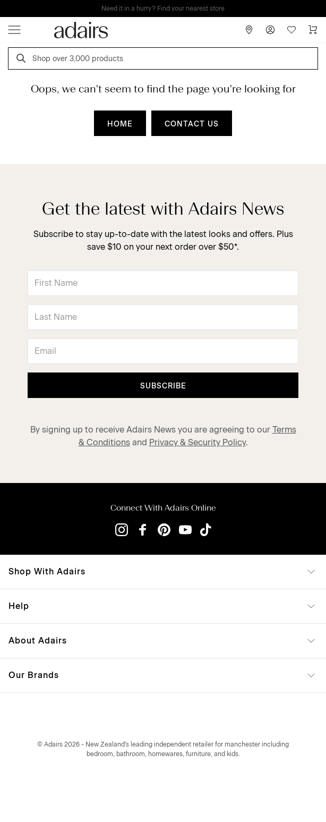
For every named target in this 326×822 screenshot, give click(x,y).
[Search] (22, 60)
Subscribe (163, 386)
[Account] (270, 30)
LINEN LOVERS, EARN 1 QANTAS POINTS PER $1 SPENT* (170, 8)
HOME (120, 124)
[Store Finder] (249, 30)
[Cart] (312, 30)
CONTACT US (192, 124)
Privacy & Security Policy (197, 442)
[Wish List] (291, 30)
